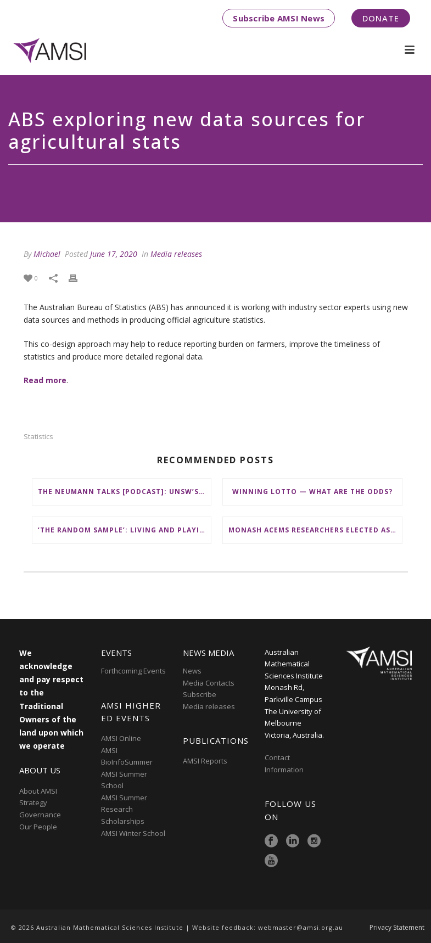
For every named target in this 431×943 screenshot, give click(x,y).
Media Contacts (208, 683)
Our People (38, 827)
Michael (46, 254)
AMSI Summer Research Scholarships (124, 809)
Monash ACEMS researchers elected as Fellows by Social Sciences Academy (315, 530)
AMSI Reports (205, 761)
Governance (40, 814)
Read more (45, 380)
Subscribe (199, 694)
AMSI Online (121, 738)
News (192, 671)
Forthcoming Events (133, 671)
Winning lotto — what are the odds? (312, 491)
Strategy (33, 802)
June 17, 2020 (113, 254)
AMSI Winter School (133, 833)
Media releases (176, 254)
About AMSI (38, 791)
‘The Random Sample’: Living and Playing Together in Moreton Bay (124, 530)
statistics (38, 436)
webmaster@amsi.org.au (300, 927)
